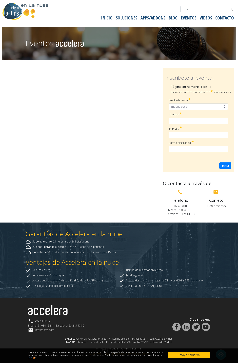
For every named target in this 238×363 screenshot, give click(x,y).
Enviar (225, 165)
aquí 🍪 (31, 357)
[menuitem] (106, 18)
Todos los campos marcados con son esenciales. (201, 92)
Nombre (175, 114)
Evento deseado (179, 100)
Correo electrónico (181, 143)
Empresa (175, 128)
